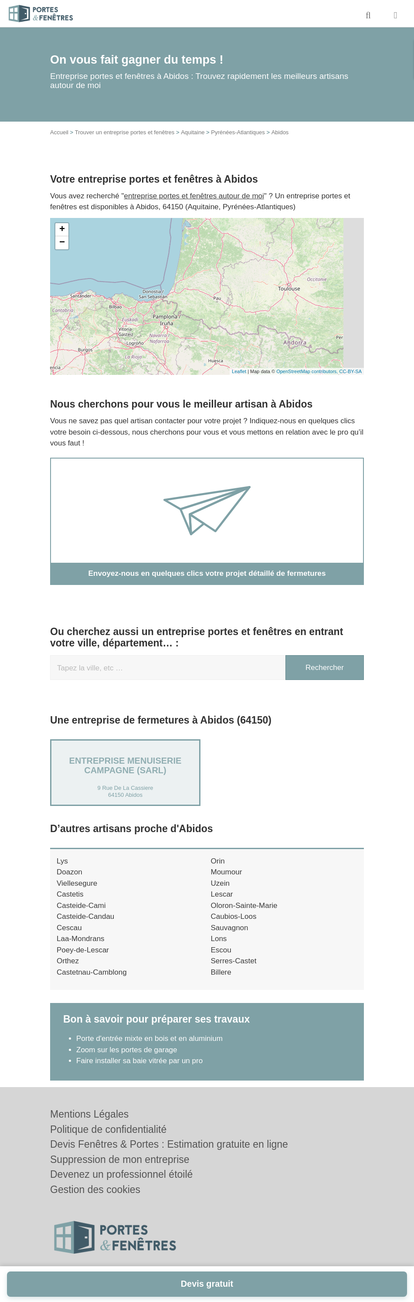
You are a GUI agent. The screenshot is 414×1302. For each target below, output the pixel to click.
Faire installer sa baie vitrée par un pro (139, 1061)
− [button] (62, 242)
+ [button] (62, 229)
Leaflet (239, 371)
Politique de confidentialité (108, 1129)
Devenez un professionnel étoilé (121, 1174)
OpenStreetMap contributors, (307, 371)
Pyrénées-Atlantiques (238, 132)
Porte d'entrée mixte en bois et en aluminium (149, 1038)
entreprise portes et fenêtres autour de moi (194, 196)
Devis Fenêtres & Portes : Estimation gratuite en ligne (169, 1144)
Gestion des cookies (95, 1189)
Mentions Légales (89, 1114)
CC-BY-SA (350, 371)
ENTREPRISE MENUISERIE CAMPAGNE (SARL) (125, 765)
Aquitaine (192, 132)
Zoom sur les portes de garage (126, 1049)
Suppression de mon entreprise (120, 1159)
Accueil (59, 132)
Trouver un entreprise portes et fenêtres (125, 132)
